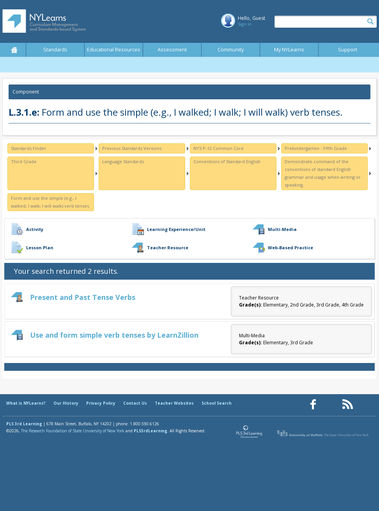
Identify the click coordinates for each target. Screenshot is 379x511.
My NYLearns (289, 49)
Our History (65, 403)
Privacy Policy (100, 403)
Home (14, 50)
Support (347, 49)
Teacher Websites (174, 403)
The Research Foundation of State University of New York (72, 430)
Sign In (244, 24)
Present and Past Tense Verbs (82, 297)
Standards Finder (28, 148)
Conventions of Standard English (226, 161)
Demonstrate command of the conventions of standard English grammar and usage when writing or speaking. (323, 173)
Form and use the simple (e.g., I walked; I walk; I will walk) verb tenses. (50, 202)
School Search (217, 403)
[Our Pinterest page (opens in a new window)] (330, 404)
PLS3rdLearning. (151, 430)
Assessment (172, 49)
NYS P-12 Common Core (218, 148)
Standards (55, 49)
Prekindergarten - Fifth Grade (316, 148)
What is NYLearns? (26, 403)
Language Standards (123, 161)
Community (231, 49)
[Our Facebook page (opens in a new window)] (313, 404)
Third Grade (24, 161)
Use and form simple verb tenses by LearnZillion (114, 335)
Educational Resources (113, 49)
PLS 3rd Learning (24, 423)
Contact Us (135, 403)
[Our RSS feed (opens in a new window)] (347, 404)
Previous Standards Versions (131, 148)
